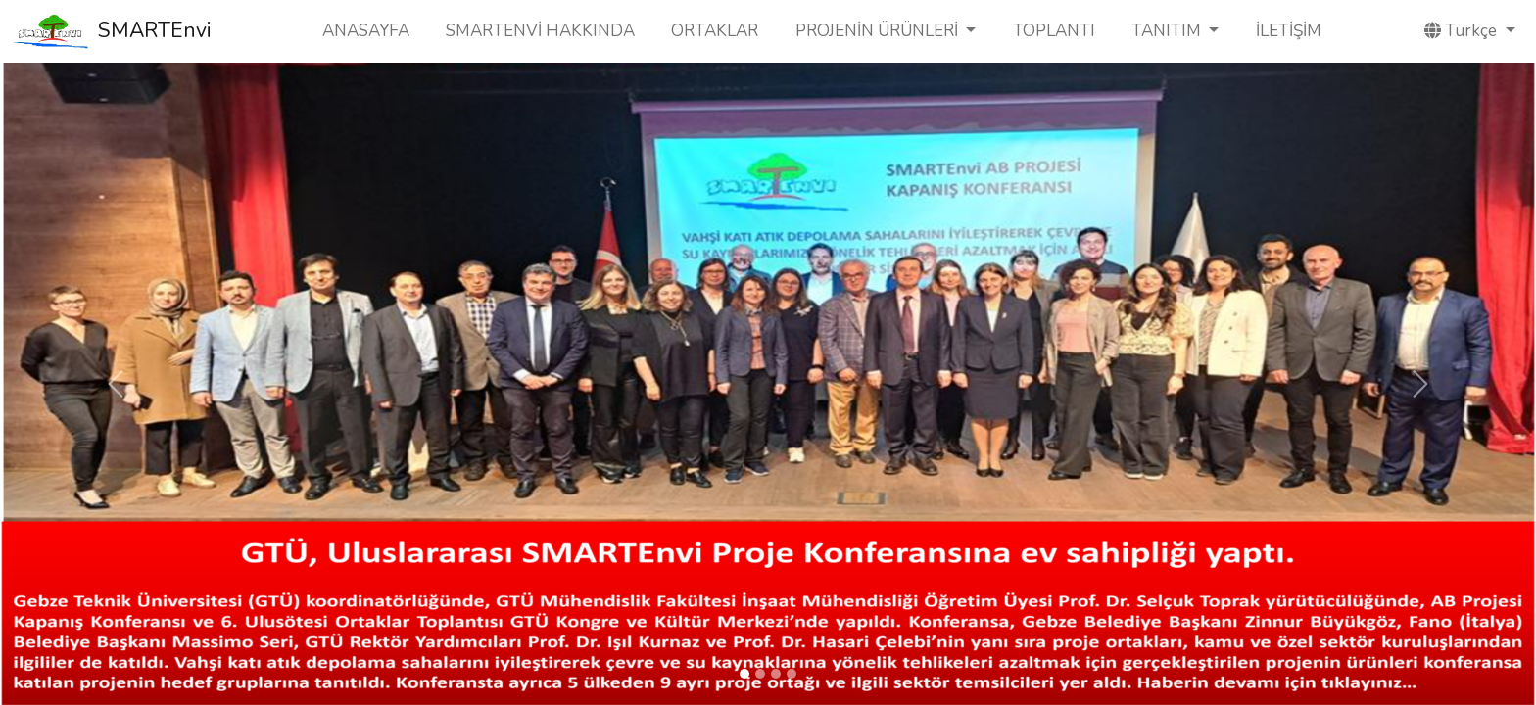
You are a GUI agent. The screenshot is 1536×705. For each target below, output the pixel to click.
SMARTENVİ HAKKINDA (540, 31)
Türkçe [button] (1462, 31)
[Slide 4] (791, 673)
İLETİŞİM (1288, 31)
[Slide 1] (744, 673)
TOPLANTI (1054, 31)
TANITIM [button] (1168, 31)
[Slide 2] (760, 673)
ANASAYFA (365, 31)
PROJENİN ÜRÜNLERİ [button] (878, 31)
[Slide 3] (776, 673)
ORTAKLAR (714, 31)
